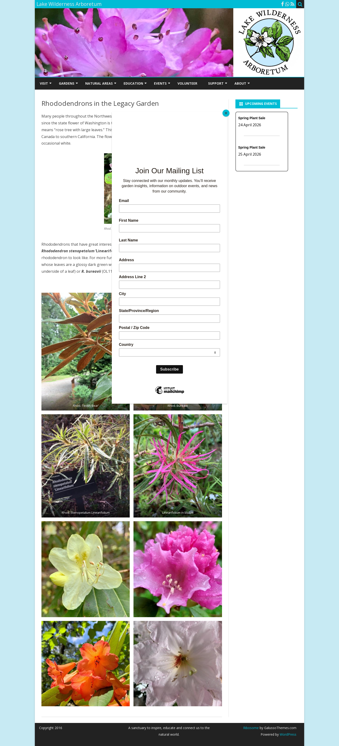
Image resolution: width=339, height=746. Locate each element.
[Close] (226, 113)
